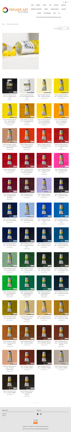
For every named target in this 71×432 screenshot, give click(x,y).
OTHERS (39, 13)
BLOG (54, 13)
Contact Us (4, 413)
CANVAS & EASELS (55, 9)
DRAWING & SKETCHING (36, 9)
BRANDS (38, 5)
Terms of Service (26, 428)
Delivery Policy (45, 428)
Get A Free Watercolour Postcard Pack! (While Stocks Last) (48, 17)
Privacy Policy (32, 428)
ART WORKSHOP (47, 13)
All (59, 13)
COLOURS (63, 9)
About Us (4, 415)
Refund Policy (39, 428)
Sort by (55, 28)
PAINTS (45, 5)
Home (3, 24)
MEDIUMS (63, 5)
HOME (32, 5)
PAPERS (46, 9)
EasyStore (47, 426)
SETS (50, 5)
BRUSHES (56, 5)
